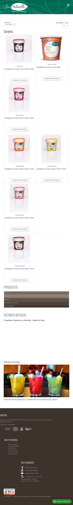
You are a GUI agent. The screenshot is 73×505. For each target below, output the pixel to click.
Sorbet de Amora (20, 115)
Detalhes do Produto (20, 80)
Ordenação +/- (9, 24)
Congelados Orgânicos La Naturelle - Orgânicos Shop (24, 320)
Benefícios (13, 448)
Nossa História (15, 444)
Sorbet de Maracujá (51, 166)
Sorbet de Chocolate (20, 266)
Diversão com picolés (12, 362)
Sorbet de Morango (19, 215)
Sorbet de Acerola (52, 64)
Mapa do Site (14, 453)
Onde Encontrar (15, 451)
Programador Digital (45, 496)
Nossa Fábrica (15, 449)
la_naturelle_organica (55, 470)
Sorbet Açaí (20, 66)
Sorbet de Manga (20, 166)
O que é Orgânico (15, 446)
